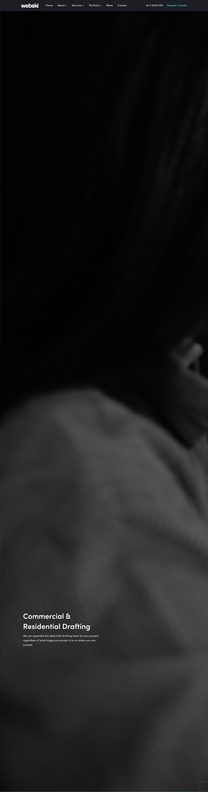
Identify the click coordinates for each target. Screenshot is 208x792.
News (109, 5)
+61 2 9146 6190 (154, 5)
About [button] (62, 5)
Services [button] (78, 5)
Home (49, 5)
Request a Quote (177, 5)
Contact (122, 5)
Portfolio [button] (95, 5)
